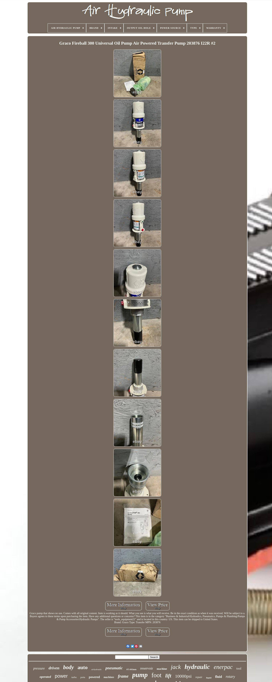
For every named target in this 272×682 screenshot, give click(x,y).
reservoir (146, 668)
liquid (208, 678)
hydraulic (197, 666)
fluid (218, 677)
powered (94, 677)
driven (54, 668)
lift (168, 676)
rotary (230, 676)
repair (199, 677)
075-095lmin (132, 669)
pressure (39, 668)
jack (176, 666)
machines (109, 677)
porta (82, 677)
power (61, 676)
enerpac (223, 667)
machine (162, 668)
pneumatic (114, 668)
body (68, 667)
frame (123, 676)
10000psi (183, 676)
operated (45, 677)
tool (238, 668)
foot (156, 675)
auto (83, 667)
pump (140, 675)
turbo (73, 677)
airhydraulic (96, 669)
